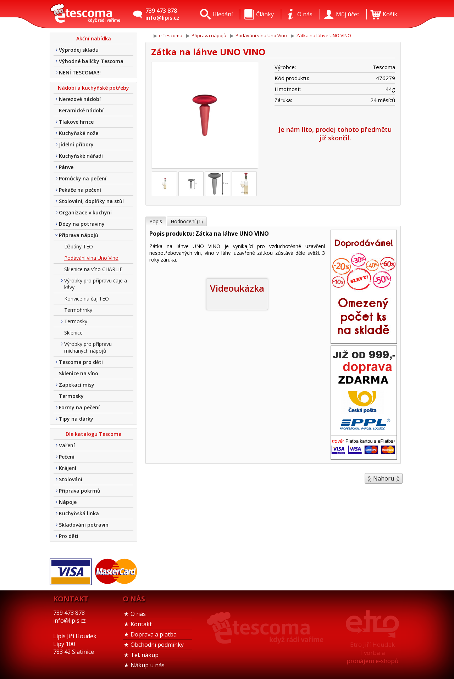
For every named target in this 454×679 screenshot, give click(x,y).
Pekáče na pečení (80, 189)
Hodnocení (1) (187, 221)
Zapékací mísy (76, 384)
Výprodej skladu (79, 49)
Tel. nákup (145, 655)
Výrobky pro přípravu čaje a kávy (95, 284)
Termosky (75, 321)
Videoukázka (237, 288)
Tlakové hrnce (76, 121)
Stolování (70, 479)
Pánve (66, 167)
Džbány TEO (78, 246)
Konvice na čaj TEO (86, 298)
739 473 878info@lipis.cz (162, 14)
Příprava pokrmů (79, 490)
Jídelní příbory (76, 144)
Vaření (67, 445)
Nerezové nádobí (80, 99)
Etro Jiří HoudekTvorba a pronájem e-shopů (372, 652)
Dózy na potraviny (82, 223)
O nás (138, 614)
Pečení (66, 456)
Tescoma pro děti (81, 362)
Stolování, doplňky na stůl (91, 201)
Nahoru (383, 478)
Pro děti (68, 536)
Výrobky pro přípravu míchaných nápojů (88, 347)
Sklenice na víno (78, 373)
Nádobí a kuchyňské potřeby (93, 87)
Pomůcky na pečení (82, 178)
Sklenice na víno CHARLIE (93, 269)
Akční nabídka (93, 38)
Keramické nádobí (81, 110)
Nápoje (68, 502)
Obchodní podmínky (157, 645)
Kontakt (141, 624)
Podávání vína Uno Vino (91, 257)
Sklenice (73, 332)
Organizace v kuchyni (85, 212)
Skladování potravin (84, 524)
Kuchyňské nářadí (81, 155)
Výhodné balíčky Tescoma (91, 61)
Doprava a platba (154, 634)
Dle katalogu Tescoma (94, 434)
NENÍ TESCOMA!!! (80, 72)
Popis (155, 221)
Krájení (67, 468)
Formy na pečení (79, 407)
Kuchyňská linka (79, 513)
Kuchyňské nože (78, 133)
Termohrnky (78, 310)
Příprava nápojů (78, 235)
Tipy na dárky (76, 418)
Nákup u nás (148, 665)
